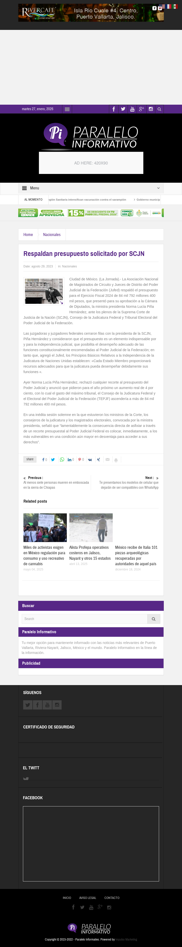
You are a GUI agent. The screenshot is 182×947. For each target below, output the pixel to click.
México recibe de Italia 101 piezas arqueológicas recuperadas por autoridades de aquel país (136, 555)
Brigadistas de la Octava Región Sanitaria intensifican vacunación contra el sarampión (72, 199)
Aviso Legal (87, 898)
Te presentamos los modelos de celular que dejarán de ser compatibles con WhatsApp (125, 482)
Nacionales (52, 234)
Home (28, 234)
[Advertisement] (91, 67)
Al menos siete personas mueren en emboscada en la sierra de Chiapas (57, 482)
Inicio (67, 898)
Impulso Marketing (126, 940)
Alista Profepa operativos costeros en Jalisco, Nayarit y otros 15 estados (90, 553)
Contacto (111, 898)
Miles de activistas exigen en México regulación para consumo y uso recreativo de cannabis (44, 555)
